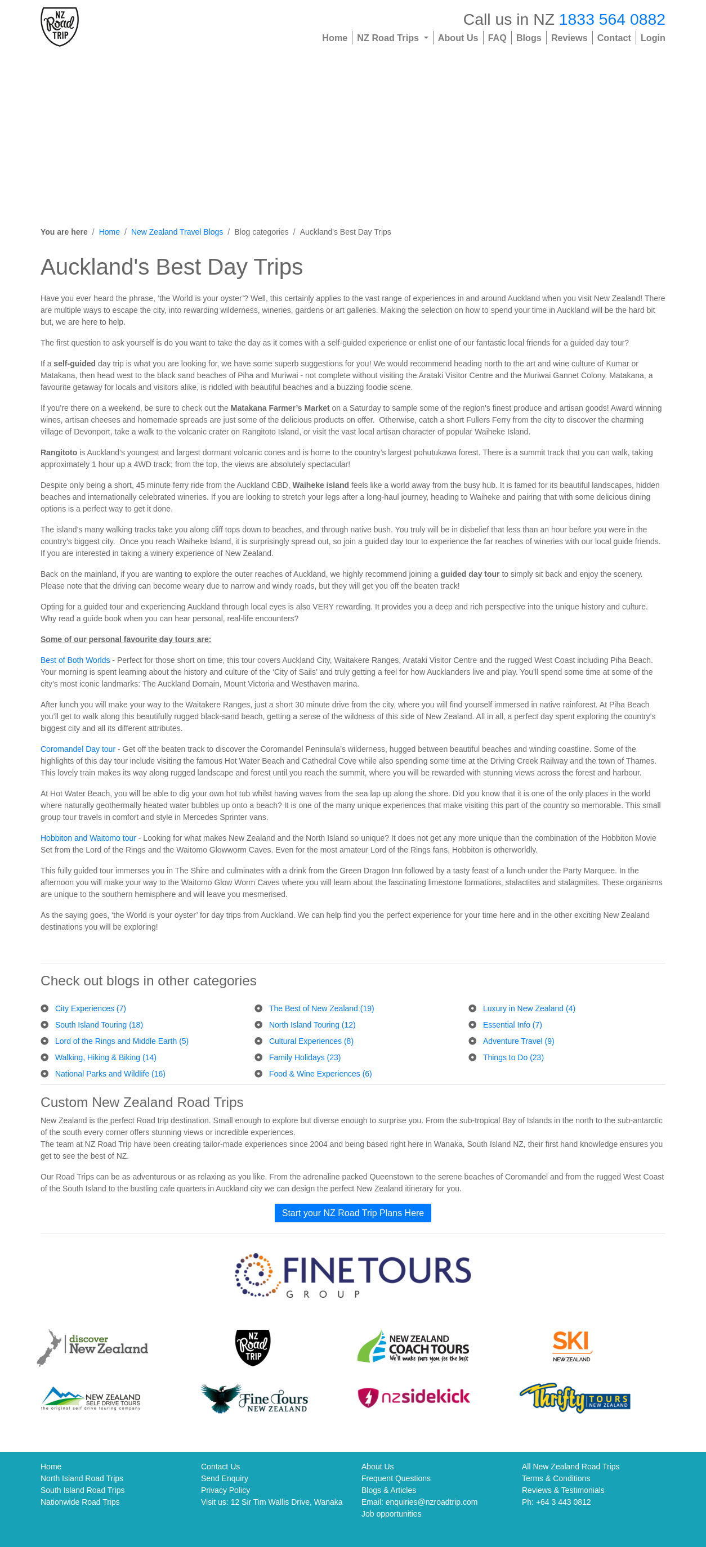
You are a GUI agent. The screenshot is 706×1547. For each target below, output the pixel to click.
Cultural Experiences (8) (311, 1041)
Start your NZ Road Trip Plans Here (353, 1213)
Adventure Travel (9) (519, 1041)
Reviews (569, 38)
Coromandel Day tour (78, 749)
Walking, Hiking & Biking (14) (106, 1057)
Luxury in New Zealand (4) (529, 1008)
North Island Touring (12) (312, 1024)
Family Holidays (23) (305, 1057)
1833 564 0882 (612, 19)
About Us (458, 38)
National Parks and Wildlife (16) (110, 1073)
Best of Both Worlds (75, 660)
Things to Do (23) (513, 1057)
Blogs (529, 38)
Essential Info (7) (512, 1024)
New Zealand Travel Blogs (177, 231)
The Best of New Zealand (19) (321, 1008)
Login (653, 38)
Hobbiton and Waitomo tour (88, 837)
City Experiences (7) (90, 1008)
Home (334, 38)
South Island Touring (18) (99, 1024)
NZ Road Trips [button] (389, 38)
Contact (614, 38)
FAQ (497, 38)
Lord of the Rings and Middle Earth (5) (122, 1041)
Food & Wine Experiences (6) (320, 1073)
